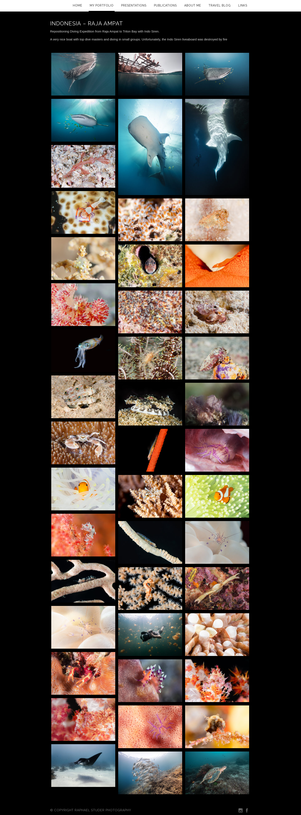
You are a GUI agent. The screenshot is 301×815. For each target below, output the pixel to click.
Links (242, 5)
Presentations (133, 5)
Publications (165, 5)
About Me (192, 5)
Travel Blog (220, 5)
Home (77, 5)
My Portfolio (102, 5)
